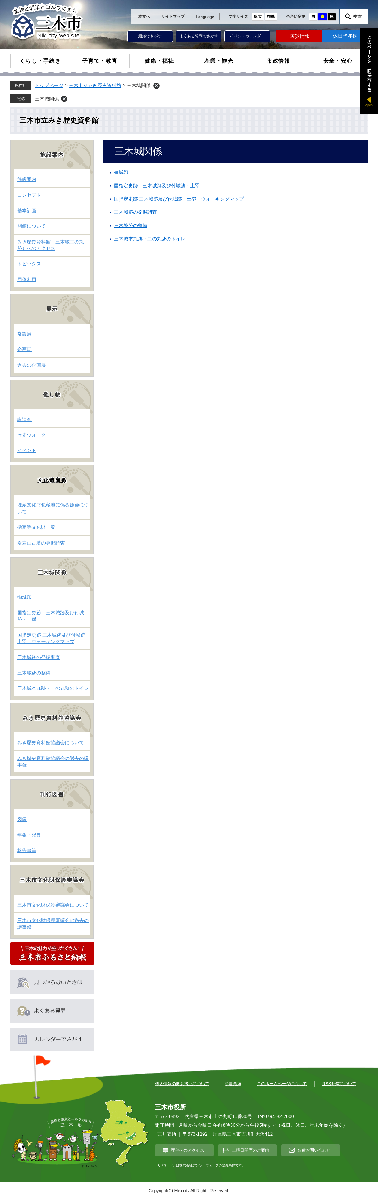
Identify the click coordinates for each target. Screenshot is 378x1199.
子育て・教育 (100, 61)
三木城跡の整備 (130, 225)
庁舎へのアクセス (187, 1150)
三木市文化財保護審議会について (53, 904)
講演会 (24, 419)
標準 (271, 16)
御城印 (121, 172)
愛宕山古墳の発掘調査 (41, 542)
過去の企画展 (31, 365)
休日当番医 (345, 36)
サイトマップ (173, 16)
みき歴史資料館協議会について (50, 742)
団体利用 (26, 279)
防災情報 (300, 36)
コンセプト (29, 195)
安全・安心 (338, 61)
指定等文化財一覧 (36, 527)
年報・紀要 (29, 834)
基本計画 (26, 210)
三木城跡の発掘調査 (135, 212)
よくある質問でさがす (198, 36)
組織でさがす (150, 36)
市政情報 (278, 61)
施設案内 (26, 179)
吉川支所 (166, 1134)
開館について (31, 226)
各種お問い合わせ (314, 1150)
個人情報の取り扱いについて (182, 1083)
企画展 (24, 349)
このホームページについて (282, 1083)
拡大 (258, 16)
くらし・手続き (40, 61)
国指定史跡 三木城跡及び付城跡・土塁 (157, 185)
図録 (22, 819)
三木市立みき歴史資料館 (95, 85)
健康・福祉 (159, 61)
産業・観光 (219, 61)
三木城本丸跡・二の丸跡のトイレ (149, 238)
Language (205, 17)
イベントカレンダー (247, 36)
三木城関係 (47, 98)
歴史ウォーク (31, 435)
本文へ (144, 16)
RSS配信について (339, 1083)
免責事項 (233, 1083)
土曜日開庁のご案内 (250, 1150)
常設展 (24, 333)
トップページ (49, 85)
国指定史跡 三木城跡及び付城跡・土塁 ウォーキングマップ (179, 199)
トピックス (29, 263)
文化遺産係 (52, 480)
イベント (26, 450)
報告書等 (26, 850)
